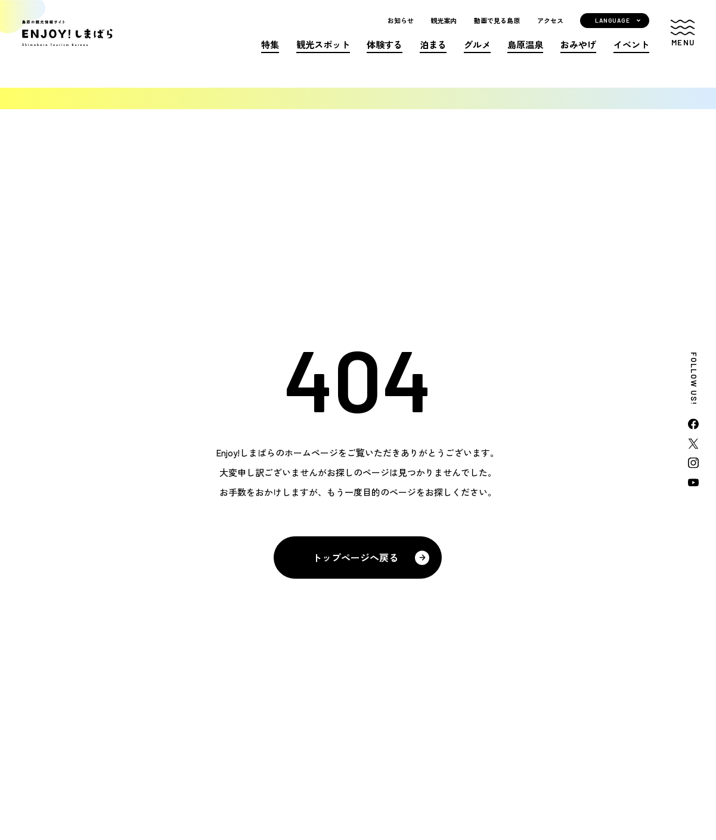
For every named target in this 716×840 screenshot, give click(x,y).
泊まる (433, 54)
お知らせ (401, 31)
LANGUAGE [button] (612, 31)
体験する (384, 54)
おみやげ (578, 54)
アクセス (550, 31)
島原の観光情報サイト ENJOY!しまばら (100, 43)
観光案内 (443, 31)
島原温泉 (525, 54)
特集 (270, 54)
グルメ (477, 54)
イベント (631, 54)
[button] (683, 44)
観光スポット (323, 54)
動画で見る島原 (497, 31)
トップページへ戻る (355, 557)
